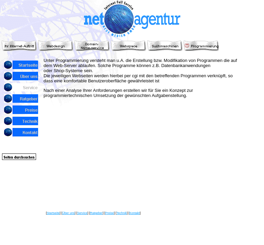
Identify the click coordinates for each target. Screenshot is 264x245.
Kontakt (134, 213)
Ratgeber (96, 213)
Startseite (53, 213)
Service (82, 213)
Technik (121, 213)
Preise (109, 213)
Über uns (68, 213)
